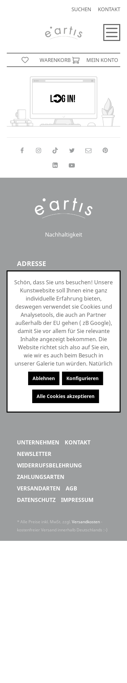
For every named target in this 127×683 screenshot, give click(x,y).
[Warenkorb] (60, 60)
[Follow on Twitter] (72, 150)
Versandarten (38, 488)
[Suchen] (81, 9)
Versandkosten (86, 522)
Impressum (77, 500)
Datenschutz (36, 500)
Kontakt (109, 9)
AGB (71, 488)
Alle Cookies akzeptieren (65, 396)
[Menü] (111, 32)
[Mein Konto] (102, 60)
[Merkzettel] (25, 59)
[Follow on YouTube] (72, 165)
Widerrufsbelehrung (49, 465)
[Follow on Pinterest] (105, 150)
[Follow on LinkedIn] (55, 165)
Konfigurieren (82, 378)
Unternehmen (38, 442)
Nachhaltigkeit (63, 235)
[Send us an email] (88, 150)
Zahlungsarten (40, 477)
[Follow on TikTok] (55, 150)
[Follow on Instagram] (38, 150)
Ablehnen (44, 378)
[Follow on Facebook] (22, 150)
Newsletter (34, 454)
